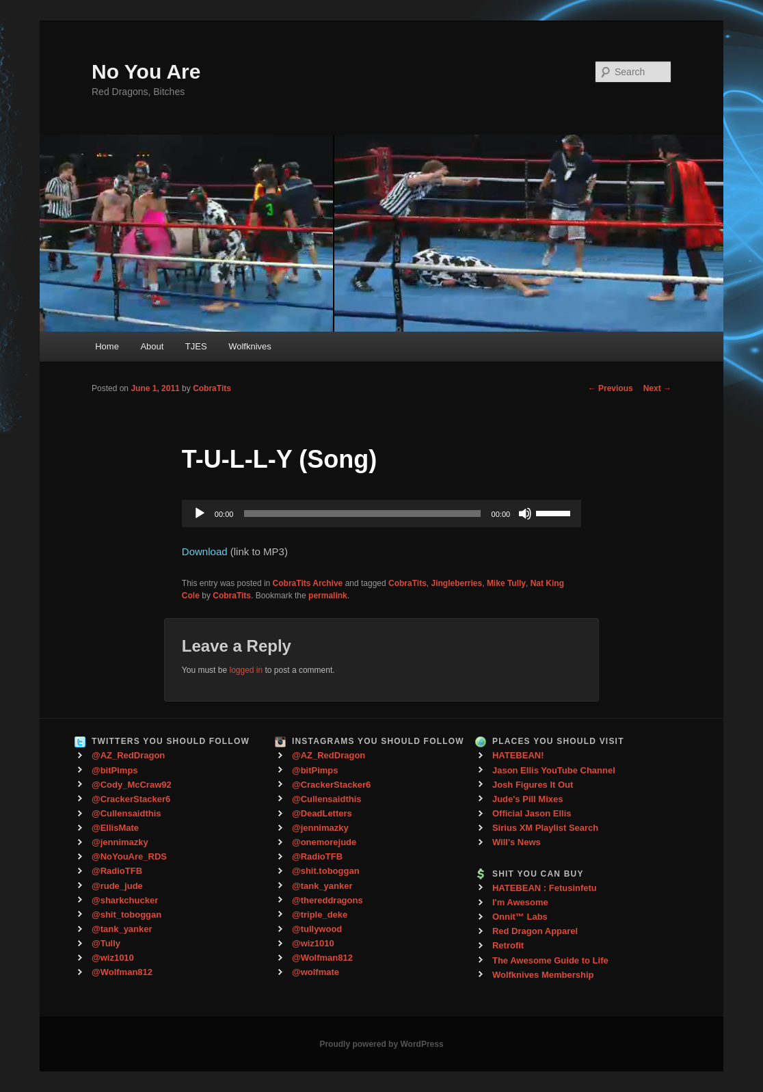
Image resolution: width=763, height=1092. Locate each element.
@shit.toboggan (326, 871)
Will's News (516, 842)
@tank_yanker (122, 929)
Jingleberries (457, 583)
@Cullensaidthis (126, 813)
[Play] (199, 513)
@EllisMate (115, 828)
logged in (246, 670)
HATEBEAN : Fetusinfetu (544, 888)
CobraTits (212, 388)
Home (107, 346)
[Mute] (525, 513)
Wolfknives (249, 346)
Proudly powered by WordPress (381, 1044)
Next (657, 388)
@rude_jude (117, 886)
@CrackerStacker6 (131, 799)
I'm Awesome (520, 902)
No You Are (146, 71)
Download (205, 551)
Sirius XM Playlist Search (545, 828)
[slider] (362, 513)
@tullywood (317, 929)
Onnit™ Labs (520, 916)
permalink (327, 595)
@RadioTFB (117, 871)
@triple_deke (319, 914)
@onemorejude (324, 842)
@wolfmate (315, 972)
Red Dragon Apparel (535, 931)
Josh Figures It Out (532, 785)
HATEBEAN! (518, 755)
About (151, 346)
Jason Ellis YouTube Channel (553, 770)
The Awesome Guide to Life (550, 960)
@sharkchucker (125, 900)
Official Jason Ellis (532, 813)
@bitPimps (115, 770)
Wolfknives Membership (543, 975)
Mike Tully (506, 583)
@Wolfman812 (122, 972)
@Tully (106, 943)
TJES (196, 346)
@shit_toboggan (126, 914)
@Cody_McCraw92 (132, 785)
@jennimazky (120, 842)
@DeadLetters (322, 813)
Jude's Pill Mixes (527, 799)
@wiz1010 (113, 958)
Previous (610, 388)
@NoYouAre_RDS (129, 856)
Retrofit (508, 945)
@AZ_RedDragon (128, 755)
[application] (381, 513)
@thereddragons (327, 900)
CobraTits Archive (308, 583)
